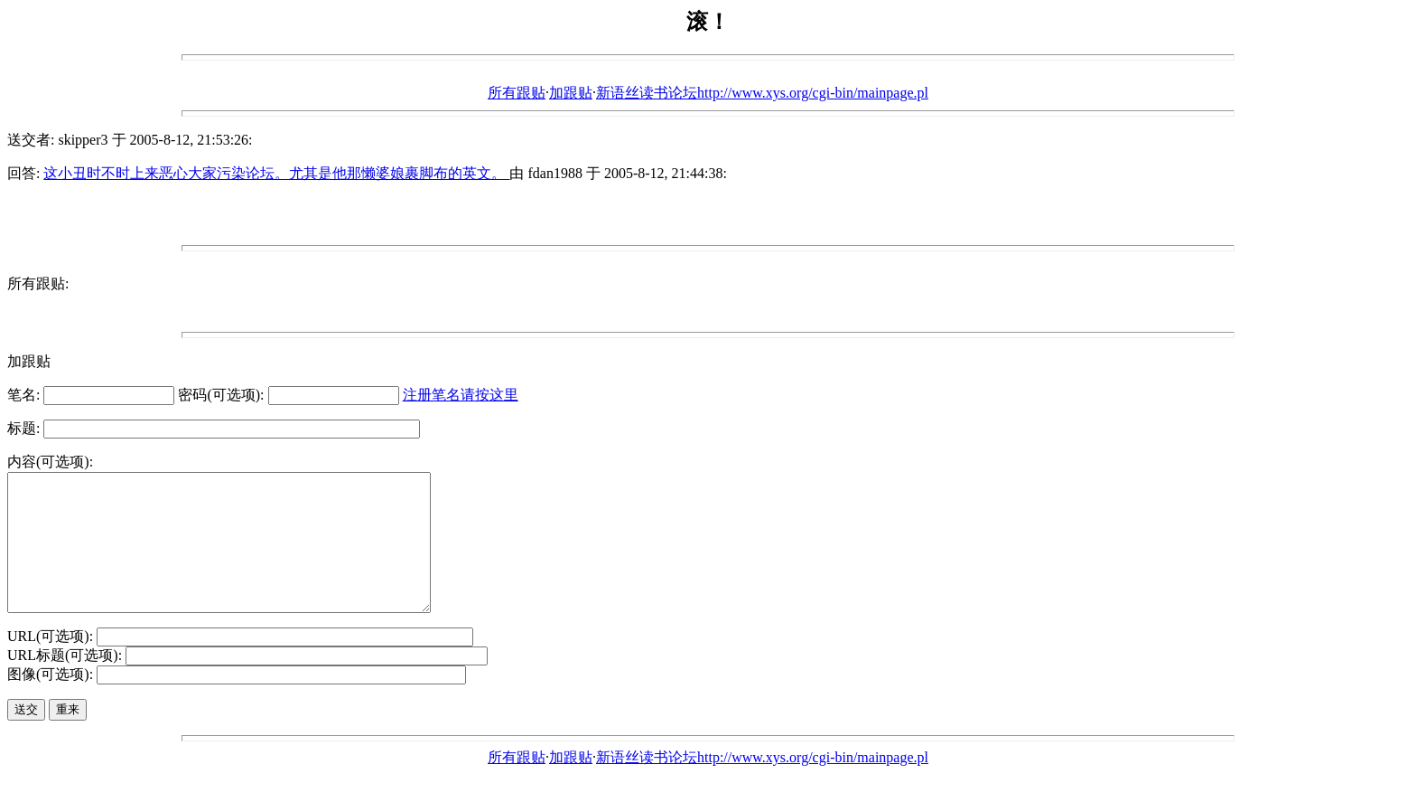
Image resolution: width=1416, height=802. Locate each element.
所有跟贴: (38, 283)
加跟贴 (570, 92)
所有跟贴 (516, 92)
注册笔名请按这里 (460, 394)
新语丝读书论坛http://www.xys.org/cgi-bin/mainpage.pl (762, 92)
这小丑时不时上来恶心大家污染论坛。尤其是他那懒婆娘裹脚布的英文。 (276, 173)
